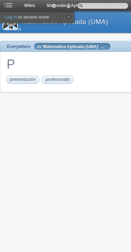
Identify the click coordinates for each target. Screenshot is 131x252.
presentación (23, 79)
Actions (53, 5)
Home (8, 5)
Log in (68, 5)
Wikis (29, 5)
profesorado (57, 79)
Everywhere (18, 46)
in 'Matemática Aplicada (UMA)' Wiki (73, 46)
